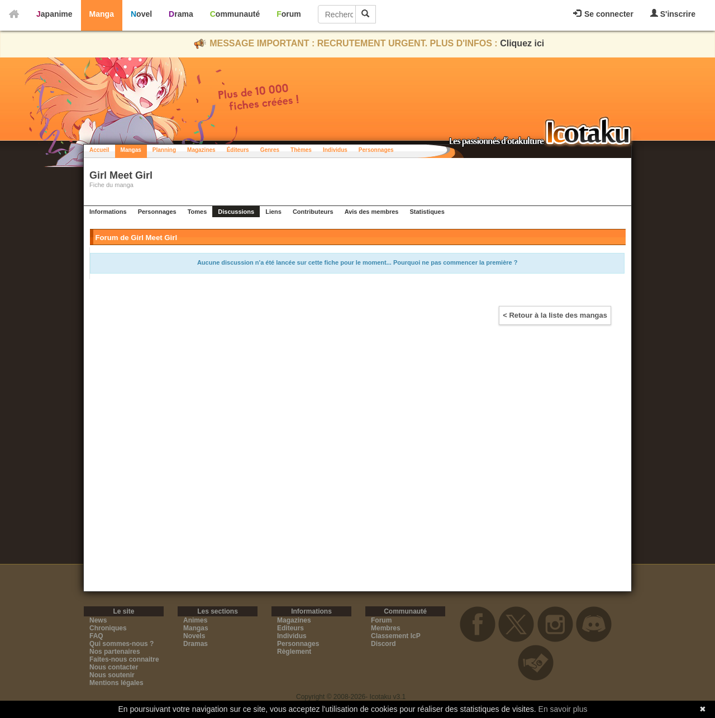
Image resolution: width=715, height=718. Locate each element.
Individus (335, 150)
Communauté (235, 13)
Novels (194, 636)
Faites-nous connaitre (124, 659)
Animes (195, 620)
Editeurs (290, 628)
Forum (289, 13)
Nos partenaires (114, 651)
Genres (269, 150)
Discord (383, 644)
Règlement (294, 651)
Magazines (201, 150)
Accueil (99, 150)
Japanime (54, 13)
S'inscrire (672, 13)
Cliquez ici (522, 43)
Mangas (131, 150)
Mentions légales (116, 683)
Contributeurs (313, 211)
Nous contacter (113, 667)
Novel (141, 13)
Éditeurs (238, 150)
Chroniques (108, 628)
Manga (101, 13)
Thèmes (301, 150)
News (98, 620)
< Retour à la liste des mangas (555, 315)
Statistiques (426, 211)
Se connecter (603, 13)
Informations (108, 211)
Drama (181, 13)
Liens (273, 211)
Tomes (197, 211)
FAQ (96, 636)
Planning (164, 150)
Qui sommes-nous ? (121, 644)
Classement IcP (396, 636)
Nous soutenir (112, 675)
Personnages (376, 150)
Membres (386, 628)
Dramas (195, 644)
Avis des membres (372, 211)
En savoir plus (563, 709)
